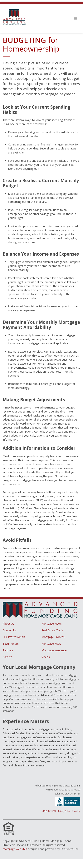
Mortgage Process (53, 637)
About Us (8, 623)
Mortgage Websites (15, 849)
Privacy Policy (64, 811)
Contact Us (10, 630)
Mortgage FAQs (51, 643)
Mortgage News (52, 623)
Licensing (76, 811)
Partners (8, 650)
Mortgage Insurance (54, 650)
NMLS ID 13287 (49, 811)
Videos (46, 657)
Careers (7, 657)
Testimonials (11, 643)
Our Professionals (14, 637)
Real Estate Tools (52, 630)
